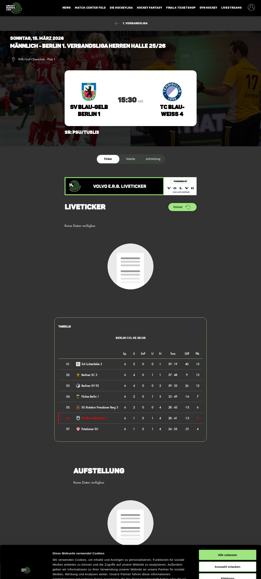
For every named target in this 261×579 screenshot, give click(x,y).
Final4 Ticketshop (181, 7)
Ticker (108, 159)
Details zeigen (213, 571)
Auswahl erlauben (227, 538)
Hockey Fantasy (149, 7)
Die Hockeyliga (121, 7)
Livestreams (231, 7)
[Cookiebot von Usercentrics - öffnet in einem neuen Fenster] (26, 571)
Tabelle (130, 159)
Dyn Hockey (208, 7)
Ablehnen (227, 549)
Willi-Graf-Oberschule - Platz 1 (36, 59)
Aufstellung (153, 159)
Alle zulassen (227, 526)
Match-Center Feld (90, 7)
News (66, 7)
